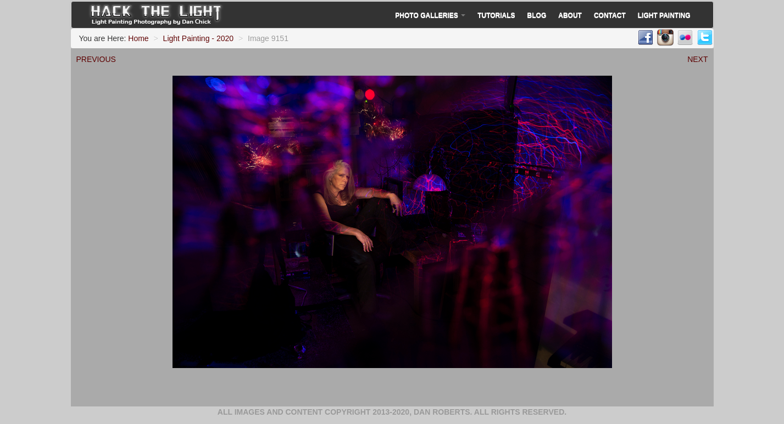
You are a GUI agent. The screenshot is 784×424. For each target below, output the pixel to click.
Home (138, 38)
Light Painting (664, 15)
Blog (537, 15)
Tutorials (496, 15)
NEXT (697, 59)
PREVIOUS (96, 59)
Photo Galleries (430, 15)
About (570, 15)
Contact (610, 15)
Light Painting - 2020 (198, 38)
